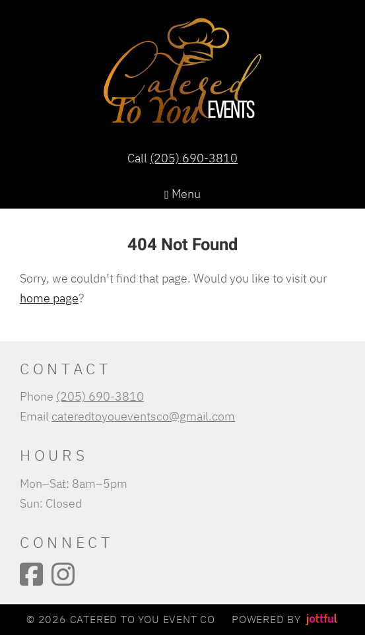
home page (49, 298)
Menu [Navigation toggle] (182, 193)
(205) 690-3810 (194, 158)
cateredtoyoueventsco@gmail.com (143, 416)
